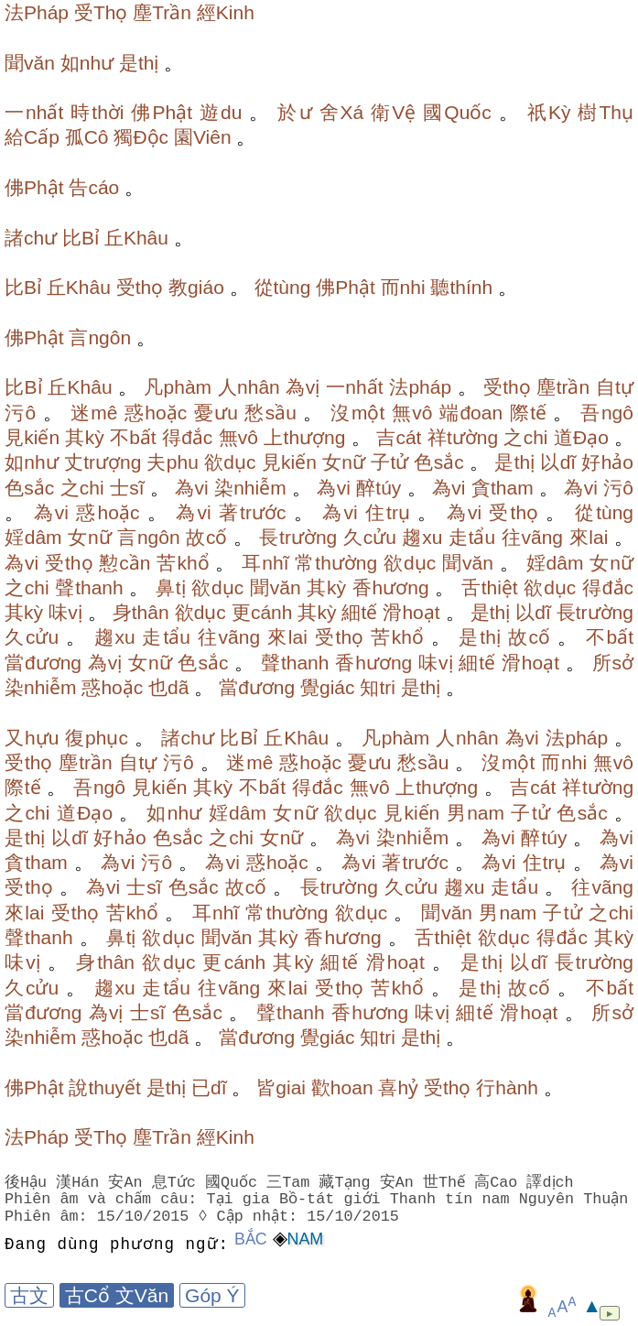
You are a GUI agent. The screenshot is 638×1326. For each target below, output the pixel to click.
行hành (507, 1087)
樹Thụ (605, 112)
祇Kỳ (549, 112)
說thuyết (105, 1087)
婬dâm (33, 537)
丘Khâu (136, 237)
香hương (390, 587)
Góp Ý (212, 1295)
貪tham (502, 487)
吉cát (398, 437)
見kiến (32, 437)
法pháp (420, 386)
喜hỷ (398, 1087)
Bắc (250, 1239)
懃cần (124, 562)
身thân (141, 612)
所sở (612, 662)
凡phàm (177, 386)
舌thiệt (489, 587)
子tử (389, 462)
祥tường (463, 437)
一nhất (34, 112)
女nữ (343, 462)
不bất (133, 437)
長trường (298, 537)
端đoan (471, 412)
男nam (475, 812)
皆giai (281, 1087)
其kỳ (84, 437)
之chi (525, 437)
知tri (377, 687)
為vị (302, 386)
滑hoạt (411, 612)
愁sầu (270, 412)
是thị (139, 62)
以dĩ (558, 462)
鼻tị (171, 587)
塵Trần (162, 12)
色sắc (438, 462)
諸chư (31, 237)
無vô (412, 412)
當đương (43, 662)
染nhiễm (250, 487)
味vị (65, 612)
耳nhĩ (265, 562)
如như (87, 62)
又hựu (32, 737)
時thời (97, 112)
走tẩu (472, 537)
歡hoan (342, 1087)
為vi (192, 487)
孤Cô (87, 136)
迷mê (94, 412)
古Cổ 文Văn (116, 1295)
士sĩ (127, 487)
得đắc (187, 437)
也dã (168, 687)
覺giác (327, 687)
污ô (20, 412)
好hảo (607, 462)
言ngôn (100, 337)
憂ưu (216, 412)
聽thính (461, 287)
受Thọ (101, 12)
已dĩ (209, 1087)
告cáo (94, 187)
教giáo (196, 287)
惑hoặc (155, 412)
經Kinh (225, 12)
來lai (589, 537)
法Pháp (37, 12)
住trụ (387, 512)
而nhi (403, 287)
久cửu (369, 537)
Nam (305, 1239)
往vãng (532, 537)
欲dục (230, 462)
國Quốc (457, 112)
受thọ (140, 287)
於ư (294, 112)
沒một (357, 412)
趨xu (422, 537)
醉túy (378, 487)
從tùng (282, 287)
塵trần (562, 386)
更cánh (262, 612)
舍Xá (341, 112)
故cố (206, 537)
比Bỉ (80, 237)
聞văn (30, 62)
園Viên (203, 136)
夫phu (172, 462)
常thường (336, 562)
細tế (359, 612)
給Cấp (32, 136)
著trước (253, 512)
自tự (614, 386)
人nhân (249, 386)
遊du (221, 112)
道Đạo (581, 437)
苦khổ (183, 562)
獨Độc (141, 136)
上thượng (304, 437)
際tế (528, 412)
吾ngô (606, 412)
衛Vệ (393, 112)
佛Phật (161, 112)
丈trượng (103, 462)
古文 (29, 1295)
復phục (96, 737)
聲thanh (89, 587)
